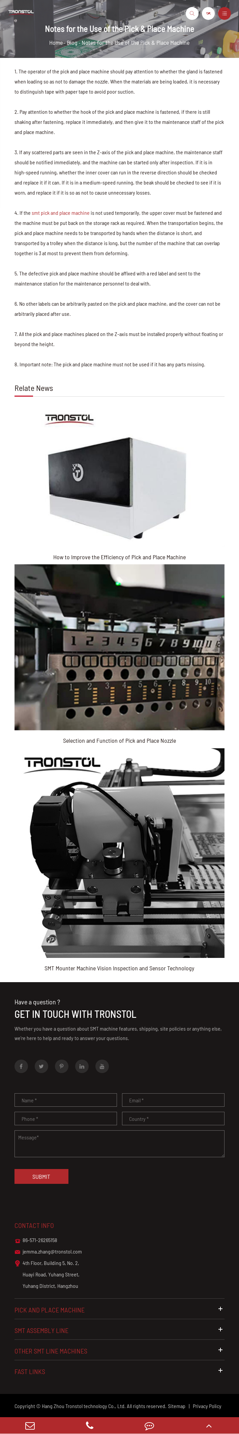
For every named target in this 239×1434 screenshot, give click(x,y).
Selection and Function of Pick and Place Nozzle (119, 740)
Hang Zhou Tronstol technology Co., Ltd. (84, 1406)
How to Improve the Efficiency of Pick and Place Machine (119, 557)
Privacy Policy (207, 1406)
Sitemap (176, 1406)
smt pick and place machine (61, 212)
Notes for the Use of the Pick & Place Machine (135, 42)
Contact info (34, 1225)
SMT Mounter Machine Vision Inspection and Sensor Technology (119, 968)
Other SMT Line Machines (119, 1350)
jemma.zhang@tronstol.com (48, 1252)
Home (56, 42)
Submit (41, 1176)
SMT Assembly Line (119, 1330)
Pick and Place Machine (119, 1309)
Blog (72, 42)
